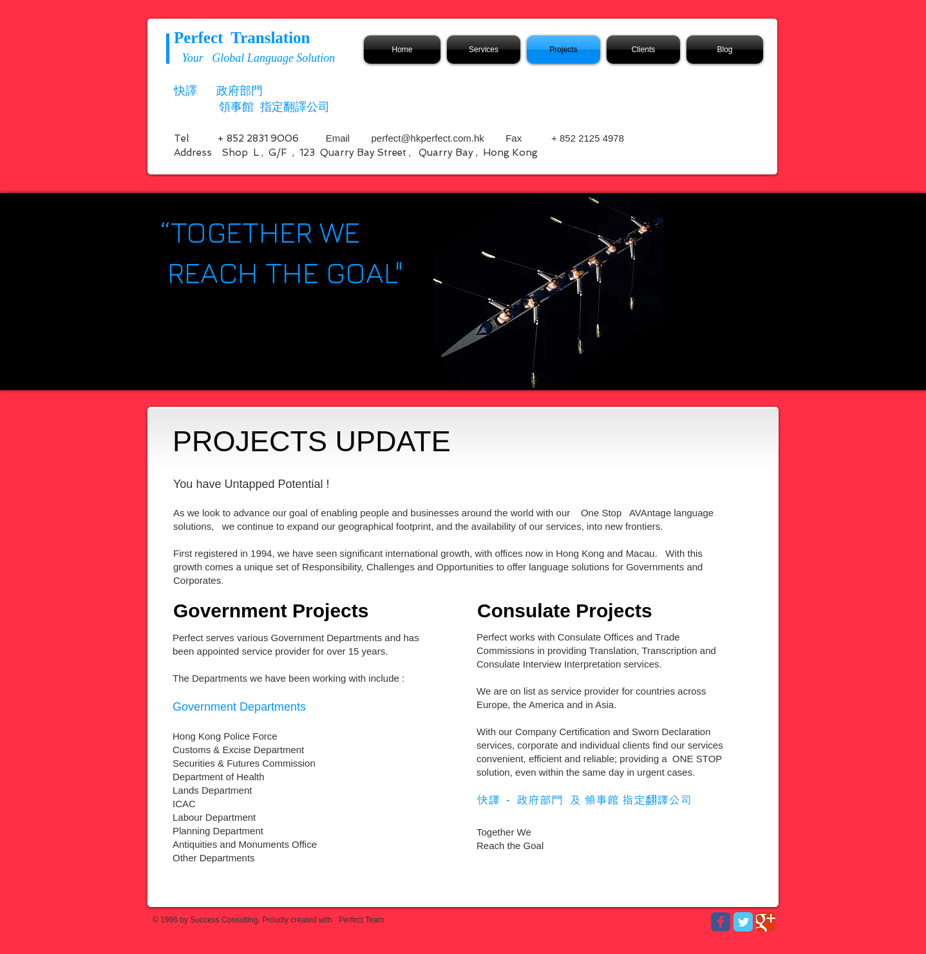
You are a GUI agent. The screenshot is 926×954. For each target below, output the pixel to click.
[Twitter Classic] (743, 921)
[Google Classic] (765, 921)
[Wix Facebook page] (720, 921)
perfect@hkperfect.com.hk (428, 138)
